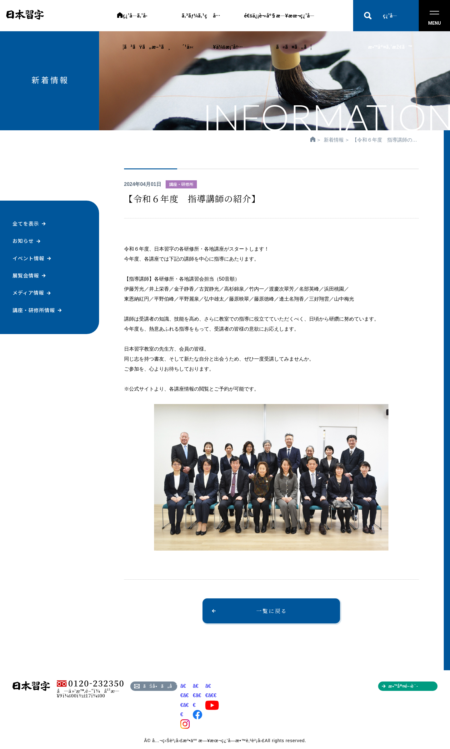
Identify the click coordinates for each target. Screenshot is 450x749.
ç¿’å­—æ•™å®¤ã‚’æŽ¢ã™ (390, 21)
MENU (434, 18)
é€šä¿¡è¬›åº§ (260, 15)
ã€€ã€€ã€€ (185, 705)
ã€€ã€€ (212, 695)
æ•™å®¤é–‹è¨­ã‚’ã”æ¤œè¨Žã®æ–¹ (412, 687)
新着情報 (334, 139)
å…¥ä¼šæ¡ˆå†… (228, 21)
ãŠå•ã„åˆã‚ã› (160, 686)
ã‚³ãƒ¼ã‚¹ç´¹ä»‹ (194, 21)
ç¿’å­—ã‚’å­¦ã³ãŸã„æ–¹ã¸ (146, 21)
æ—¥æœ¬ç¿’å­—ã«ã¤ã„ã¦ (295, 21)
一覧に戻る (271, 611)
